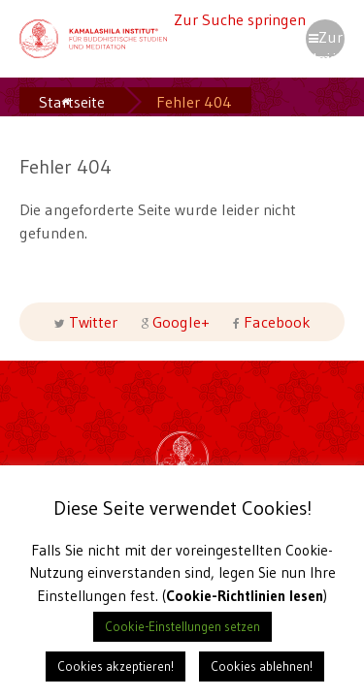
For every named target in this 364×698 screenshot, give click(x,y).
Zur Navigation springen (325, 42)
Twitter (93, 322)
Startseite (72, 101)
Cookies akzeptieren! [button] (115, 666)
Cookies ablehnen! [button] (262, 666)
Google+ (181, 322)
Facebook (275, 322)
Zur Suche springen (240, 19)
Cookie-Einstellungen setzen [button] (182, 626)
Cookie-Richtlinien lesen (245, 596)
